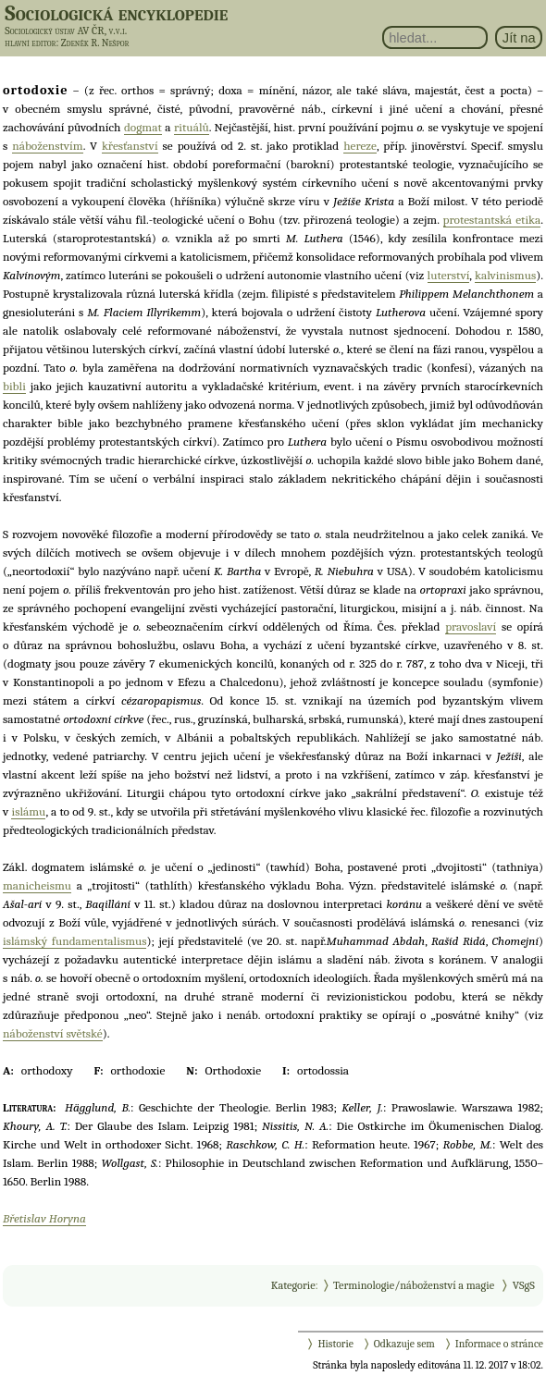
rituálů (191, 127)
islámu (28, 811)
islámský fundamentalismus (74, 941)
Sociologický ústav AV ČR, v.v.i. (66, 30)
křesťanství (130, 146)
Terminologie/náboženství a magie (413, 1285)
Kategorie (293, 1285)
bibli (14, 386)
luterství (449, 275)
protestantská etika (492, 220)
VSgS (524, 1285)
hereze (360, 146)
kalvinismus (505, 275)
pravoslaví (470, 626)
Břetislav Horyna (44, 1218)
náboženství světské (53, 1033)
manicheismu (37, 885)
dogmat (143, 127)
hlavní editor (30, 43)
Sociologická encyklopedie (116, 13)
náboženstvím (47, 146)
